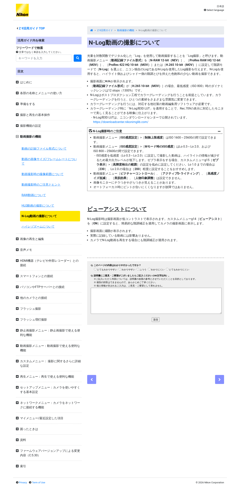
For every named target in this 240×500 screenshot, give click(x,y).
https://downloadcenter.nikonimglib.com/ (120, 122)
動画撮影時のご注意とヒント (41, 184)
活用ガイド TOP (32, 28)
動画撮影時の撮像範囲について (43, 174)
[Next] (219, 379)
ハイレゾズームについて (38, 226)
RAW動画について (34, 195)
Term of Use (38, 482)
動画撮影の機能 (125, 30)
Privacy (23, 482)
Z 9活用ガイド (105, 30)
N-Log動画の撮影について (39, 216)
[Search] (44, 58)
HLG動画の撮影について (38, 205)
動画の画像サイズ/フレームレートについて (49, 161)
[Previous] (91, 379)
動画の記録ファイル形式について (44, 148)
